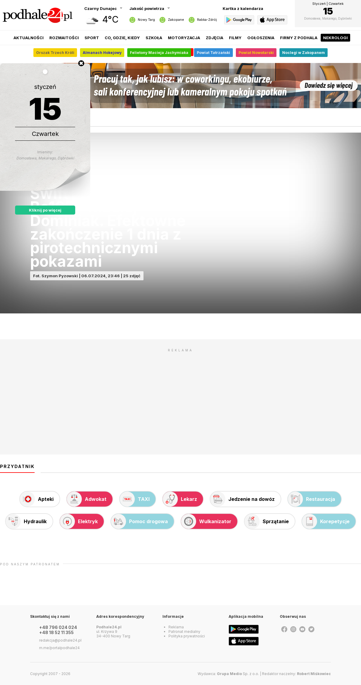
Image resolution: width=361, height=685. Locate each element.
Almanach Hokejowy (102, 52)
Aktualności (29, 37)
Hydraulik (26, 521)
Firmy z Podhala (298, 37)
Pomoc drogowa (139, 521)
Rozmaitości (64, 37)
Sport (92, 37)
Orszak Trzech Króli (55, 52)
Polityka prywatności (186, 636)
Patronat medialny (184, 631)
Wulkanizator (206, 521)
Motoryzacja (184, 37)
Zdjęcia (214, 37)
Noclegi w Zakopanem (303, 52)
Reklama (176, 627)
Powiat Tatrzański (213, 52)
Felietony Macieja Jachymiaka (159, 52)
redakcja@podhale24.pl (60, 640)
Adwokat (86, 499)
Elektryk (79, 521)
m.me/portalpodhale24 (59, 648)
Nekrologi (335, 37)
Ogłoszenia (260, 37)
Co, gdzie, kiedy (122, 37)
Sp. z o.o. (238, 673)
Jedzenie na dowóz (242, 499)
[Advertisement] (180, 397)
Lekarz (180, 499)
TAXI (135, 499)
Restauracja (311, 499)
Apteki (37, 499)
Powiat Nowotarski (256, 52)
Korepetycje (326, 521)
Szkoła (154, 37)
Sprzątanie (267, 521)
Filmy (235, 37)
